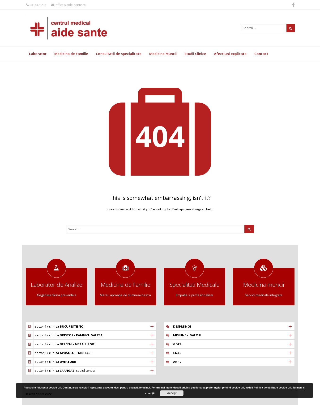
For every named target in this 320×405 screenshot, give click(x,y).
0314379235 (36, 5)
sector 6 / (63, 353)
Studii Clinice (195, 53)
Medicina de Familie (71, 53)
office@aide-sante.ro (68, 5)
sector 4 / (65, 344)
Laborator (38, 53)
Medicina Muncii (163, 53)
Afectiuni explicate (230, 53)
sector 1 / (60, 326)
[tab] (91, 326)
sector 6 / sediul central (65, 370)
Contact (261, 53)
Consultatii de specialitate (118, 53)
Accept (171, 393)
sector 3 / (68, 335)
